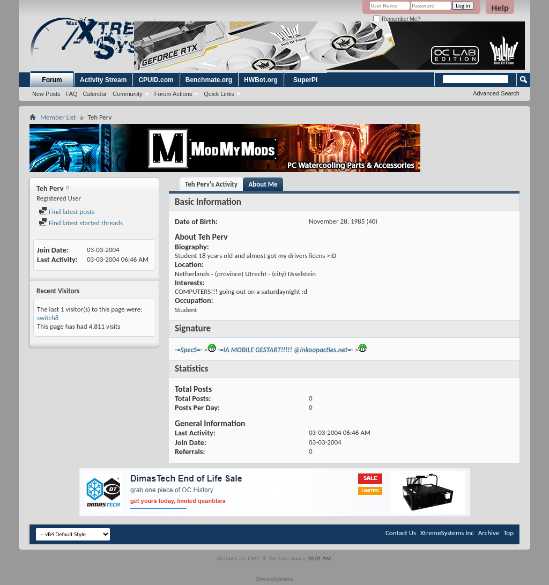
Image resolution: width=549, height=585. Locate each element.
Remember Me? (396, 19)
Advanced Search (496, 93)
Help (500, 7)
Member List (58, 117)
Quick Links (219, 94)
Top (508, 533)
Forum (52, 80)
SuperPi (305, 80)
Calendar (95, 94)
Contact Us (400, 533)
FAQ (72, 94)
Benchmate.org (209, 80)
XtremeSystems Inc (447, 533)
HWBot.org (261, 80)
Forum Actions (173, 94)
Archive (488, 533)
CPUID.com (155, 80)
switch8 (47, 318)
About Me (262, 184)
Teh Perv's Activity (211, 184)
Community (128, 94)
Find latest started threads (81, 223)
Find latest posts (67, 212)
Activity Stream (103, 80)
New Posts (46, 94)
